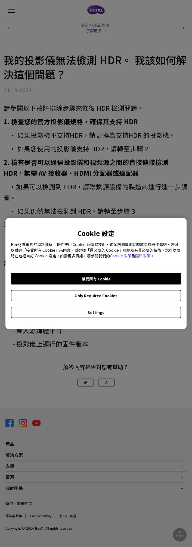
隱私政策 (142, 255)
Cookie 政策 (120, 255)
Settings (96, 312)
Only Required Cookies (96, 295)
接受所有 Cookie (96, 279)
